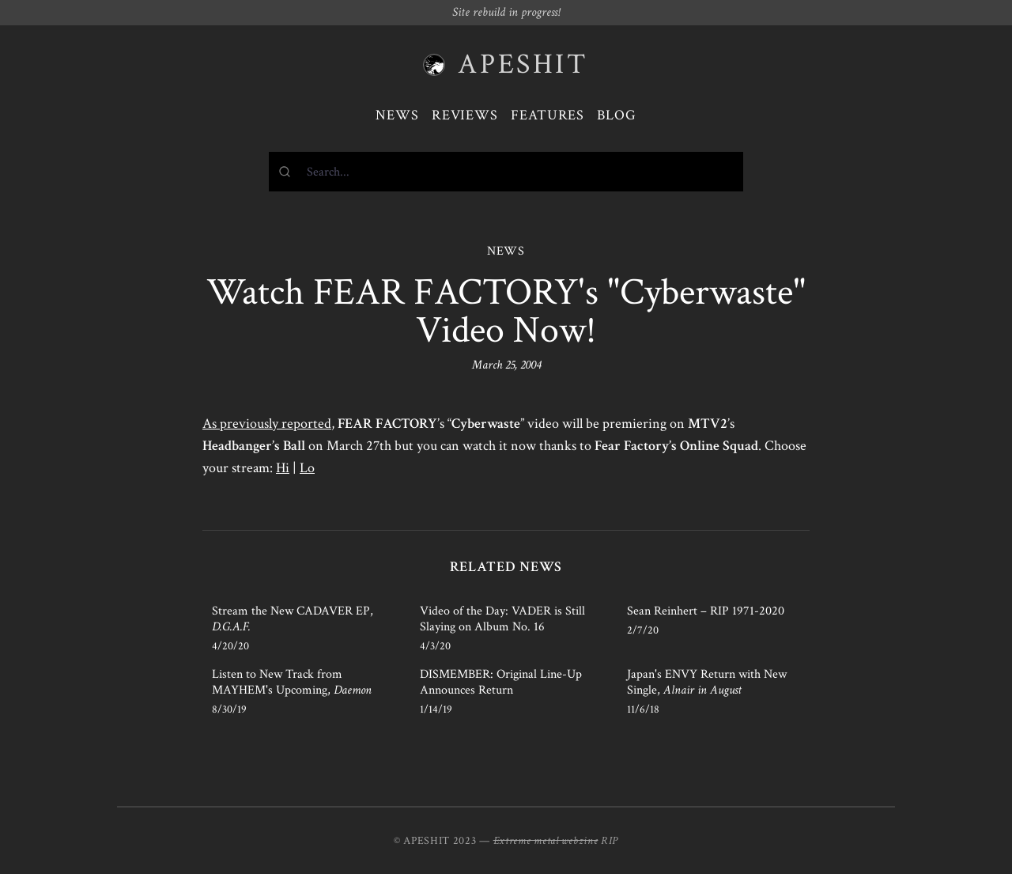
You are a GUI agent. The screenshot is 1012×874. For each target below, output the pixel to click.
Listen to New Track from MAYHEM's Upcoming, (292, 682)
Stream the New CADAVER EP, (292, 619)
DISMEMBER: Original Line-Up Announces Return (501, 682)
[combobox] (506, 171)
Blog (616, 115)
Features (547, 115)
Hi (282, 468)
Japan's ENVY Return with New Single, (707, 682)
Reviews (465, 115)
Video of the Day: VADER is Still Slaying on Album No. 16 (502, 619)
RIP (609, 841)
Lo (307, 468)
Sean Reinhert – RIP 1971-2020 (705, 611)
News (397, 115)
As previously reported (266, 423)
